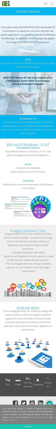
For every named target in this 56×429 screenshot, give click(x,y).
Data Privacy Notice (39, 417)
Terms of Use (8, 420)
